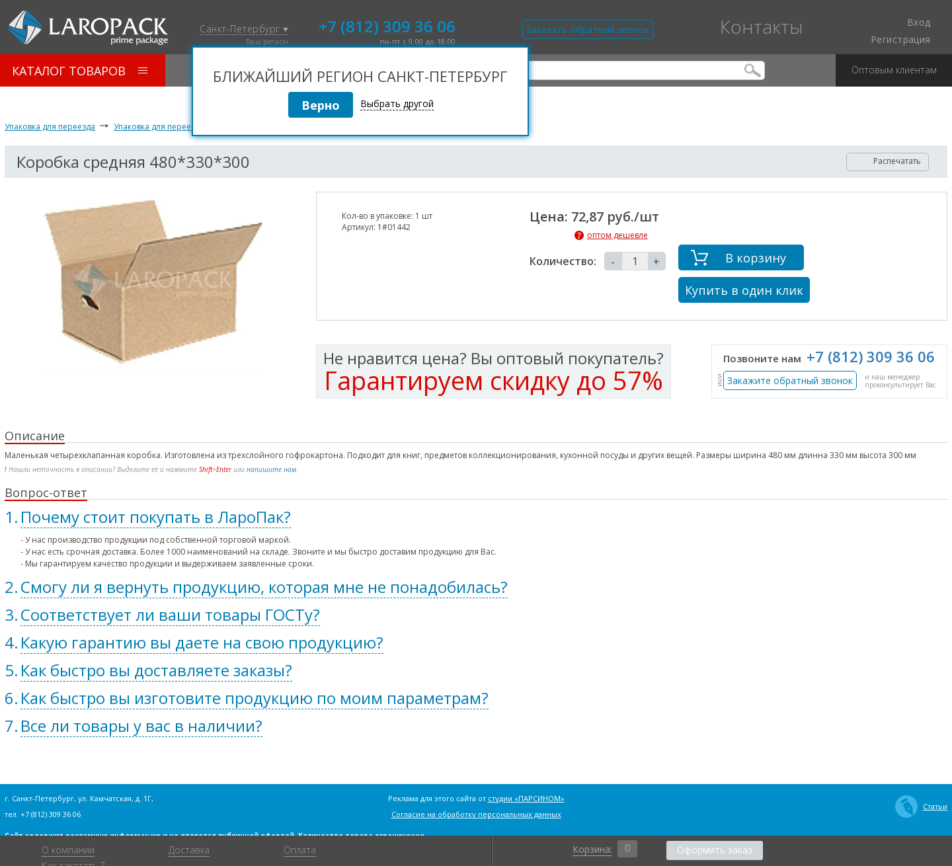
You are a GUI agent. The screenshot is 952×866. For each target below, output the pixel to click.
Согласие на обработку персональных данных (476, 814)
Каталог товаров (79, 71)
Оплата (300, 850)
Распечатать (888, 161)
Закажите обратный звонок (790, 380)
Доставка (189, 850)
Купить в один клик (744, 290)
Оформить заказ (714, 850)
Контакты (761, 26)
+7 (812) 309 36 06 (387, 25)
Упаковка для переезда (50, 126)
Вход (911, 22)
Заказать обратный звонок (587, 29)
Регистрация (901, 40)
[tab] (476, 517)
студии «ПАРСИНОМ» (526, 798)
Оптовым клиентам (894, 65)
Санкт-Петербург (244, 29)
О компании (68, 850)
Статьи (921, 806)
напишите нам (271, 469)
